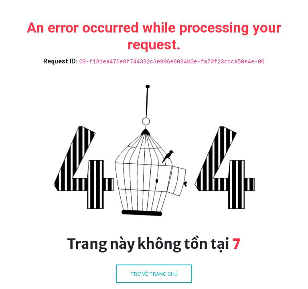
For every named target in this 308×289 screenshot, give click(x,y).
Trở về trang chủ (154, 274)
